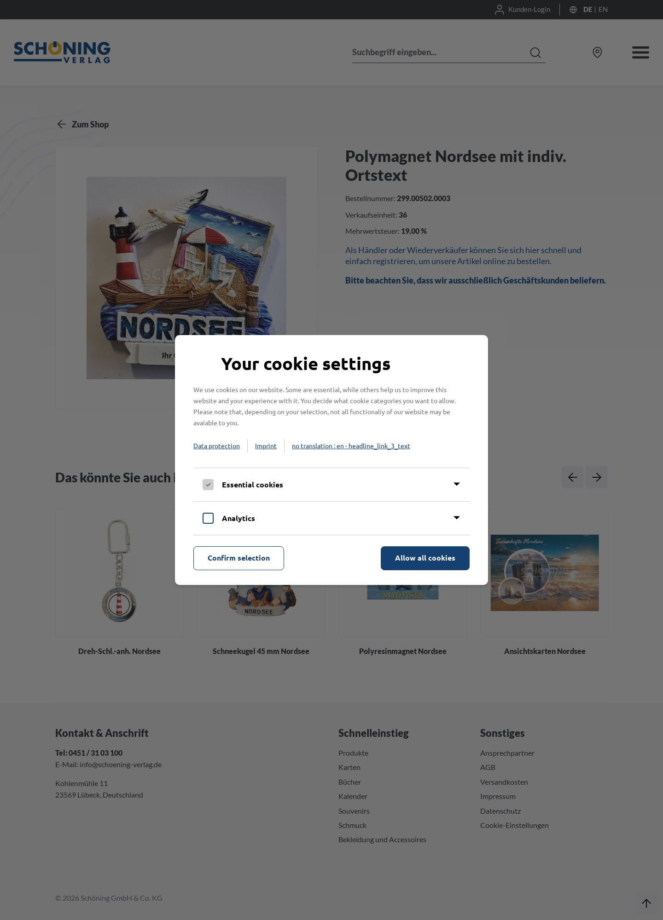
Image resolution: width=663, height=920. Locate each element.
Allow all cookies (425, 557)
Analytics (238, 518)
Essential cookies (252, 484)
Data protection (216, 445)
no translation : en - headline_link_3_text (351, 445)
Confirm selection (239, 557)
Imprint (266, 445)
